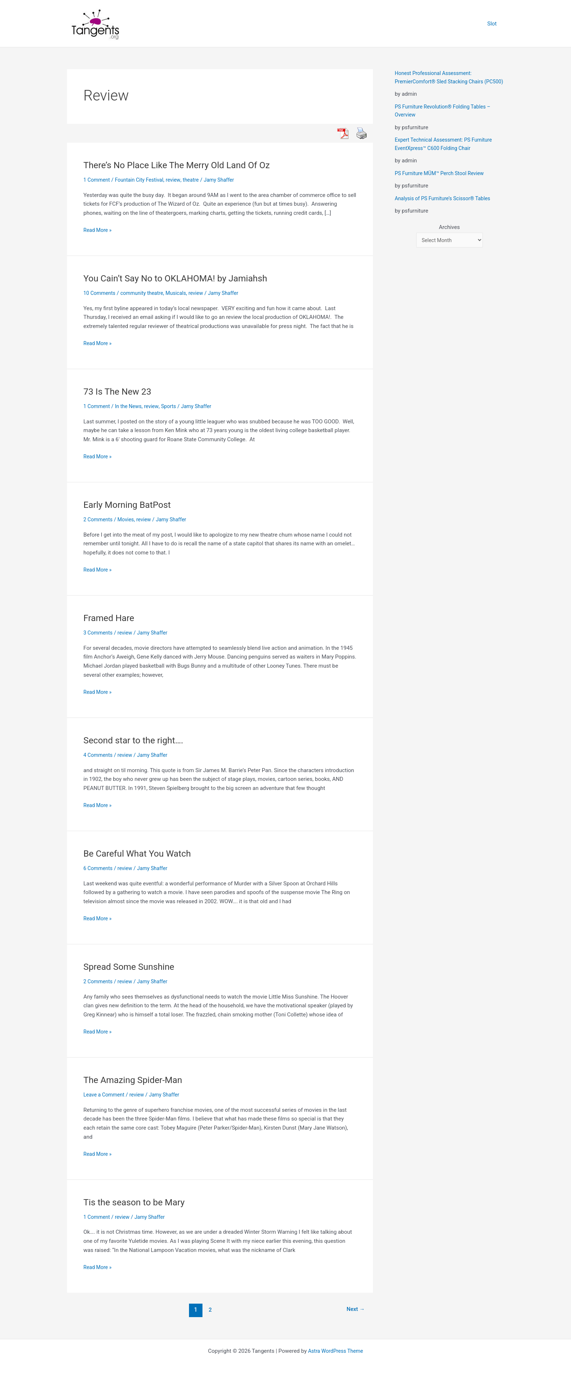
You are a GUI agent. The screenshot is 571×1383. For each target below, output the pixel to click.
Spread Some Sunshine (132, 966)
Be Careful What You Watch (140, 853)
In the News (131, 406)
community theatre (146, 293)
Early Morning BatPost (130, 504)
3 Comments (99, 632)
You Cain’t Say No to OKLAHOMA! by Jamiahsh (181, 278)
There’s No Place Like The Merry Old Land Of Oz (183, 164)
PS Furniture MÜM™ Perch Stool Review (442, 181)
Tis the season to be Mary (137, 1202)
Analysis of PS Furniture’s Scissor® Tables (446, 206)
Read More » (98, 230)
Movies (128, 519)
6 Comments (99, 868)
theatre (197, 180)
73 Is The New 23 (119, 391)
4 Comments (99, 755)
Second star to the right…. (136, 740)
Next (354, 1309)
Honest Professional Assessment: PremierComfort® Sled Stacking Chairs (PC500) (442, 81)
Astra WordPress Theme (335, 1351)
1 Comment (97, 180)
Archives (449, 235)
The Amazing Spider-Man (136, 1079)
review (178, 180)
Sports (174, 406)
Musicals (182, 293)
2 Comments (99, 519)
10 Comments (100, 293)
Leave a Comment (105, 1094)
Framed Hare (110, 617)
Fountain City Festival (143, 180)
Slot (494, 23)
